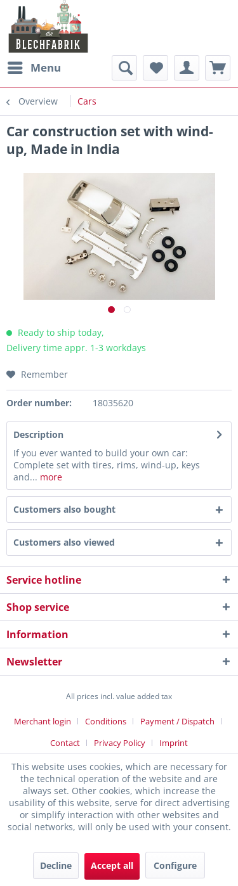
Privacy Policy (119, 742)
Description (38, 434)
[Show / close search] (124, 67)
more (49, 477)
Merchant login (42, 721)
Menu (34, 66)
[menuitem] (33, 67)
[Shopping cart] (217, 67)
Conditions (105, 721)
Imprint (173, 742)
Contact (65, 742)
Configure (175, 865)
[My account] (186, 67)
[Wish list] (155, 67)
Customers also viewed (64, 542)
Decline (56, 865)
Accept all (112, 865)
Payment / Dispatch (177, 721)
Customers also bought (64, 509)
